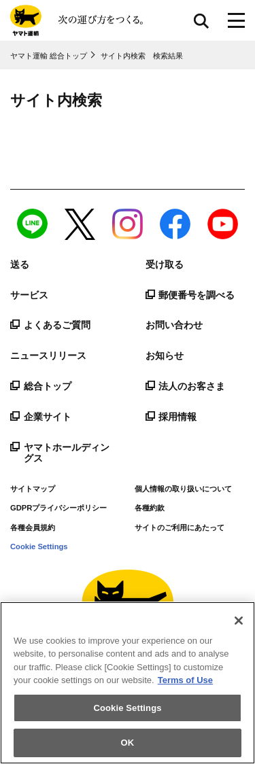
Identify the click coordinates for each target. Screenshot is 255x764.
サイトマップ (32, 489)
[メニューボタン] (236, 20)
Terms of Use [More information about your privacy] (185, 680)
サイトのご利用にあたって (179, 527)
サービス (29, 295)
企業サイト (40, 416)
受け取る (165, 264)
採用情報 (171, 416)
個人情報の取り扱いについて (183, 489)
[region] (127, 683)
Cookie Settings (39, 546)
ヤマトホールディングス (59, 453)
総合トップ (40, 386)
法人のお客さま (186, 386)
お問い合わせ (174, 324)
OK (128, 742)
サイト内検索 (201, 20)
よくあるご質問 (50, 324)
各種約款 (150, 508)
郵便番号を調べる (190, 295)
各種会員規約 (32, 527)
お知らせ (165, 355)
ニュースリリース (48, 355)
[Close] (239, 621)
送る (19, 264)
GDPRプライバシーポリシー (58, 508)
